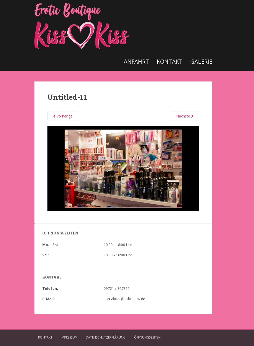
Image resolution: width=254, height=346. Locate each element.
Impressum (69, 337)
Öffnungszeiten (147, 337)
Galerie (201, 61)
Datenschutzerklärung (106, 337)
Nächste (185, 116)
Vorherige (62, 116)
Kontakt (170, 61)
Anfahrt (136, 61)
